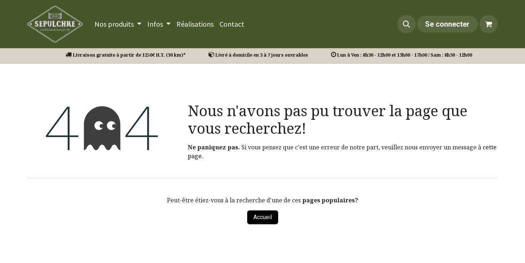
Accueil (262, 217)
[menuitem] (118, 24)
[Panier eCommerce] (488, 24)
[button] (406, 24)
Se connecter (447, 24)
